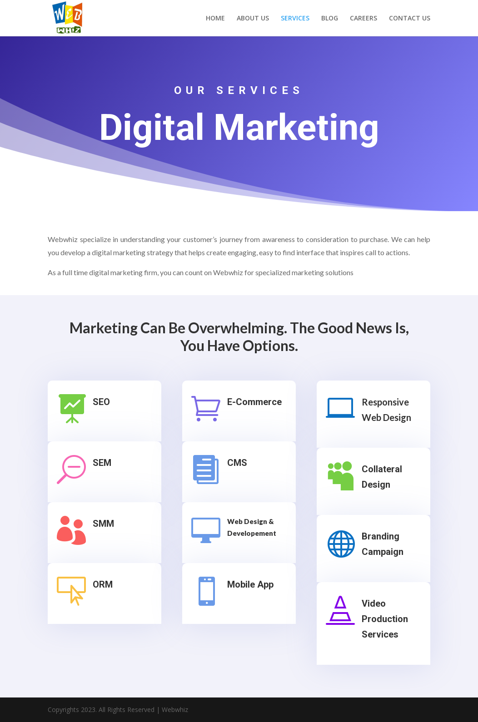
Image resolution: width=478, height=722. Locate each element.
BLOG (329, 18)
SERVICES (295, 18)
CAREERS (363, 18)
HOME (215, 18)
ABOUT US (253, 18)
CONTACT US (409, 18)
